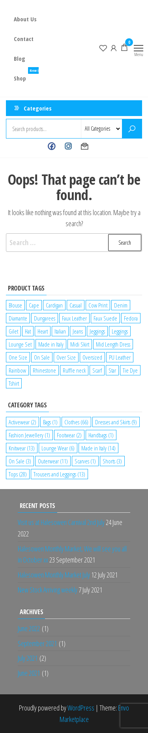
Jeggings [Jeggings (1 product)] (97, 331)
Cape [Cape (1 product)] (34, 305)
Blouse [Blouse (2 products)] (15, 305)
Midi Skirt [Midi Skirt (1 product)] (79, 344)
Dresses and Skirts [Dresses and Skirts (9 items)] (116, 422)
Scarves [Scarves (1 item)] (85, 461)
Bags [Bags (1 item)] (50, 422)
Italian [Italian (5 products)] (60, 331)
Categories (38, 108)
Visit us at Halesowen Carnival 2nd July (61, 522)
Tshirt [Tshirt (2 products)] (14, 383)
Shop (29, 75)
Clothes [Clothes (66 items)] (76, 422)
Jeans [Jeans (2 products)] (78, 331)
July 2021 (27, 658)
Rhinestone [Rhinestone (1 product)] (44, 370)
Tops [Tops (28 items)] (18, 474)
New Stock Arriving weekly (47, 589)
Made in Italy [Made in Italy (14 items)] (98, 448)
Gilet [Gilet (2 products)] (13, 331)
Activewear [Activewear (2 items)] (22, 422)
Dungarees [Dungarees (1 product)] (44, 318)
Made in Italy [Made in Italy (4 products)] (51, 344)
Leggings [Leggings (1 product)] (120, 331)
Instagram (68, 146)
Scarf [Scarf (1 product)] (97, 370)
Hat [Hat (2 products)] (28, 331)
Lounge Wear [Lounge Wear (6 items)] (58, 448)
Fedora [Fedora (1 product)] (131, 318)
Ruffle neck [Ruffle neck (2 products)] (74, 370)
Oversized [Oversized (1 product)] (92, 357)
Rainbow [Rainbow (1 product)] (17, 370)
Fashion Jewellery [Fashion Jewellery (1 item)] (29, 435)
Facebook (51, 146)
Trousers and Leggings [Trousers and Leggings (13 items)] (59, 474)
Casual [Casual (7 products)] (75, 305)
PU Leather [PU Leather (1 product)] (120, 357)
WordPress (80, 707)
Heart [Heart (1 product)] (42, 331)
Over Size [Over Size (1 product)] (66, 357)
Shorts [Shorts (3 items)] (112, 461)
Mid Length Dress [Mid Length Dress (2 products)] (113, 344)
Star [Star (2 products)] (112, 370)
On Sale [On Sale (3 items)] (20, 461)
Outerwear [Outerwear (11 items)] (53, 461)
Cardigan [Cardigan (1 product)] (54, 305)
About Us (25, 19)
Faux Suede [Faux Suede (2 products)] (105, 318)
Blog (19, 58)
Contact (24, 39)
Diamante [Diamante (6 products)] (18, 318)
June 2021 (29, 673)
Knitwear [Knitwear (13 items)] (22, 448)
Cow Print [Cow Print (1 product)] (97, 305)
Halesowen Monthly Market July (54, 574)
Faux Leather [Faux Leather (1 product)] (74, 318)
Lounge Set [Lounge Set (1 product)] (20, 344)
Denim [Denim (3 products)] (120, 305)
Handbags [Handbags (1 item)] (101, 435)
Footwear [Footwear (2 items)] (69, 435)
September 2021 (37, 643)
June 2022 (29, 628)
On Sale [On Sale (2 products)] (42, 357)
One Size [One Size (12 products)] (18, 357)
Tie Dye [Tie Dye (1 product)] (130, 370)
